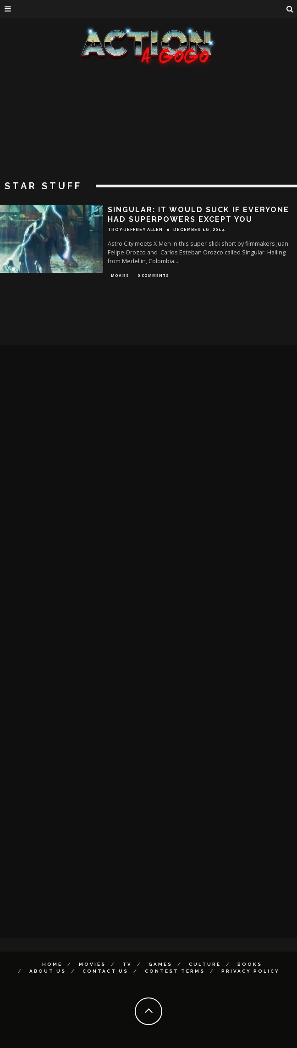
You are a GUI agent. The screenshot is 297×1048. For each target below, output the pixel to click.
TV (127, 964)
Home (52, 964)
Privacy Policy (250, 971)
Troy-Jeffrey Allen (135, 229)
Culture (205, 964)
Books (249, 964)
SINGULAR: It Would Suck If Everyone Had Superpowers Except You (198, 214)
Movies (120, 275)
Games (160, 964)
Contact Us (105, 971)
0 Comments (153, 275)
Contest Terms (175, 971)
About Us (47, 971)
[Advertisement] (148, 137)
